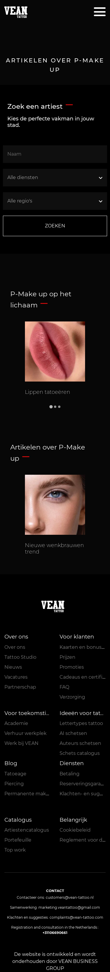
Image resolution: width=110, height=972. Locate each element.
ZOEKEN (55, 226)
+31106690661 (55, 932)
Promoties (72, 667)
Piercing (14, 784)
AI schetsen (73, 733)
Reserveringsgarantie (85, 784)
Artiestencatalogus (26, 830)
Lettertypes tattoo (81, 723)
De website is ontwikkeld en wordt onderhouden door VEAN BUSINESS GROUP (55, 961)
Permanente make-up (30, 793)
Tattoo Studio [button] (20, 657)
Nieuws (13, 667)
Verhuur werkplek (25, 733)
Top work (15, 850)
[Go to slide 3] (59, 407)
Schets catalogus (80, 753)
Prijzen (67, 657)
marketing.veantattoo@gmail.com (69, 907)
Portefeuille (17, 840)
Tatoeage (15, 774)
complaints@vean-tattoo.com (76, 917)
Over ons (14, 647)
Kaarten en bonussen (85, 647)
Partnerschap (20, 687)
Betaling (69, 774)
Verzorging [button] (72, 697)
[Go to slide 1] (51, 406)
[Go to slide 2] (55, 407)
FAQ (64, 687)
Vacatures (16, 677)
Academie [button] (16, 723)
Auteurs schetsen (80, 743)
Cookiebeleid (75, 830)
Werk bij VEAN (21, 743)
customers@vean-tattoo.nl (70, 897)
